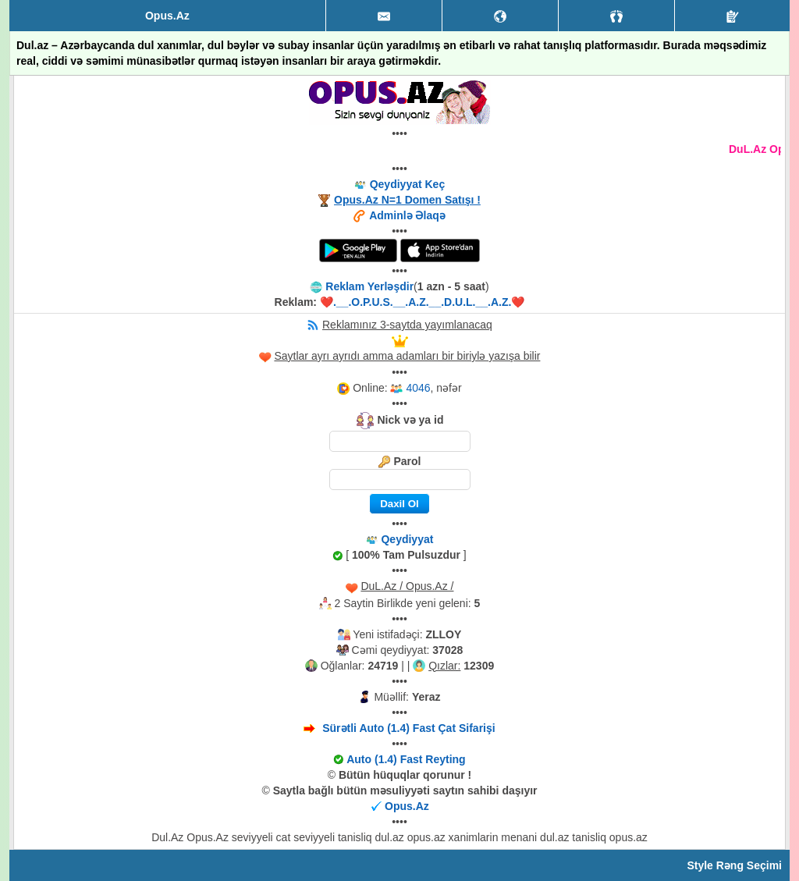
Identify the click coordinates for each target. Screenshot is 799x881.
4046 (418, 388)
